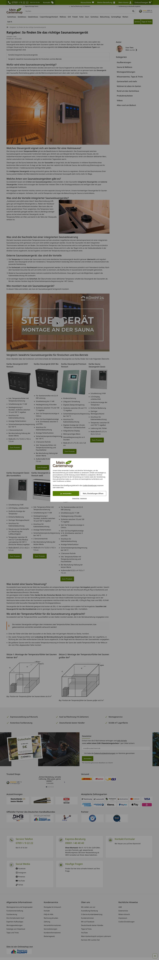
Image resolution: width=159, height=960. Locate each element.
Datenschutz (75, 498)
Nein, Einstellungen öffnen (93, 493)
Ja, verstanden (65, 493)
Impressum (83, 498)
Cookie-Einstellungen (90, 485)
